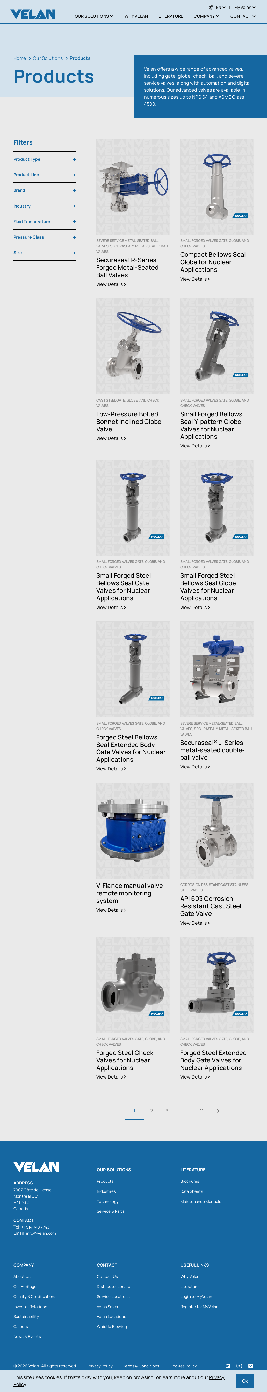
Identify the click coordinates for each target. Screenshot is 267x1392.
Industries (107, 1192)
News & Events (27, 1339)
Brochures (191, 1181)
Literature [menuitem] (170, 16)
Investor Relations (30, 1308)
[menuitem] (215, 7)
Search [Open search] (190, 7)
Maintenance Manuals (202, 1202)
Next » (223, 1110)
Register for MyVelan (200, 1308)
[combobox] (44, 159)
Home (19, 58)
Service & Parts (111, 1213)
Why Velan (191, 1277)
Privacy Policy (101, 1368)
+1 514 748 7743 (35, 1227)
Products (105, 1181)
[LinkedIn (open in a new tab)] (228, 1368)
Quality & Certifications (36, 1297)
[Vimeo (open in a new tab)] (251, 1368)
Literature (190, 1287)
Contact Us (108, 1277)
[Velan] (32, 14)
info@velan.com (42, 1233)
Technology (108, 1202)
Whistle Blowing (112, 1328)
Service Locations (114, 1297)
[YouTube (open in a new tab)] (239, 1368)
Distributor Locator (115, 1287)
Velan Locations (112, 1318)
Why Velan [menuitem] (136, 16)
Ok (245, 1381)
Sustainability (26, 1318)
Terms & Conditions (143, 1368)
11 (203, 1111)
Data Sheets (192, 1192)
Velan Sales (108, 1308)
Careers (21, 1328)
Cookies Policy (186, 1368)
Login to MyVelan (197, 1297)
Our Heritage (25, 1287)
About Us (22, 1277)
